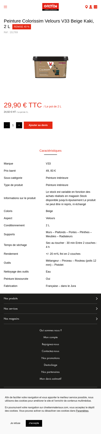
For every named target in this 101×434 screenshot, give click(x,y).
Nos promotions (50, 358)
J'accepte (34, 423)
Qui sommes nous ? (51, 330)
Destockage (50, 365)
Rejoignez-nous (50, 344)
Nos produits (11, 298)
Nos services (11, 308)
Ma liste (95, 7)
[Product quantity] (13, 125)
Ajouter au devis (38, 125)
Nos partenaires (50, 372)
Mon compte (90, 7)
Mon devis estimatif (50, 379)
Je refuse (15, 423)
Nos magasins (11, 318)
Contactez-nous (50, 351)
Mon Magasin (86, 7)
